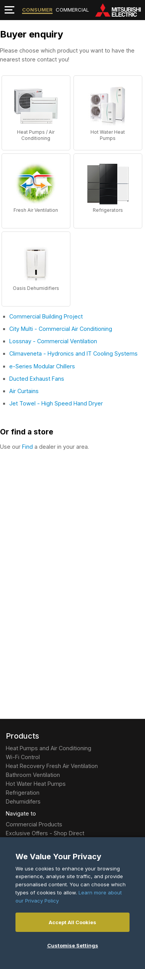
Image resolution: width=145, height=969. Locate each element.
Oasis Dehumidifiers (36, 288)
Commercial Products (34, 824)
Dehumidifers (23, 801)
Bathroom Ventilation (33, 774)
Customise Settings (72, 945)
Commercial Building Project (46, 316)
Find (27, 446)
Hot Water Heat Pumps (107, 135)
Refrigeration (22, 792)
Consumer (37, 10)
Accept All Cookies (72, 922)
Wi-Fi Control (23, 757)
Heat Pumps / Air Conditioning (36, 135)
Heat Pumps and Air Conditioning (48, 748)
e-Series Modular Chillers (42, 366)
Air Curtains (24, 391)
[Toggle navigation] (9, 10)
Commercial (72, 10)
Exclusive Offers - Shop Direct (45, 833)
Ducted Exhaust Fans (36, 378)
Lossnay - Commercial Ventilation (53, 341)
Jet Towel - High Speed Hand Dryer (56, 403)
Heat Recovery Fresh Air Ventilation (52, 766)
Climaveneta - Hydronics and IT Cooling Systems (73, 353)
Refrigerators (108, 210)
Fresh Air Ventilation (36, 210)
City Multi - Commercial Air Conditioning (60, 328)
